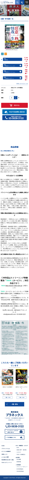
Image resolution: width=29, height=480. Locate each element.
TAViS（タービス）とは (22, 83)
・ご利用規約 (18, 464)
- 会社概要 (18, 459)
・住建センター (4, 454)
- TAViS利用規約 (20, 471)
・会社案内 (17, 457)
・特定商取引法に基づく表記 (7, 459)
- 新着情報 (18, 461)
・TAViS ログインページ (6, 462)
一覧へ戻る (14, 404)
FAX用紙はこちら (15, 437)
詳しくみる (7, 397)
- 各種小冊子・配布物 (21, 449)
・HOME (3, 445)
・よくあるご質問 (5, 457)
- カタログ (18, 452)
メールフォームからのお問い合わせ (15, 431)
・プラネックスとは (5, 448)
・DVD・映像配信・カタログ (21, 445)
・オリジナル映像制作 (6, 451)
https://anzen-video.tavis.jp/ (13, 285)
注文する (14, 105)
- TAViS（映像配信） (21, 454)
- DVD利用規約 (19, 469)
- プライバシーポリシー (21, 466)
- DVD (17, 447)
